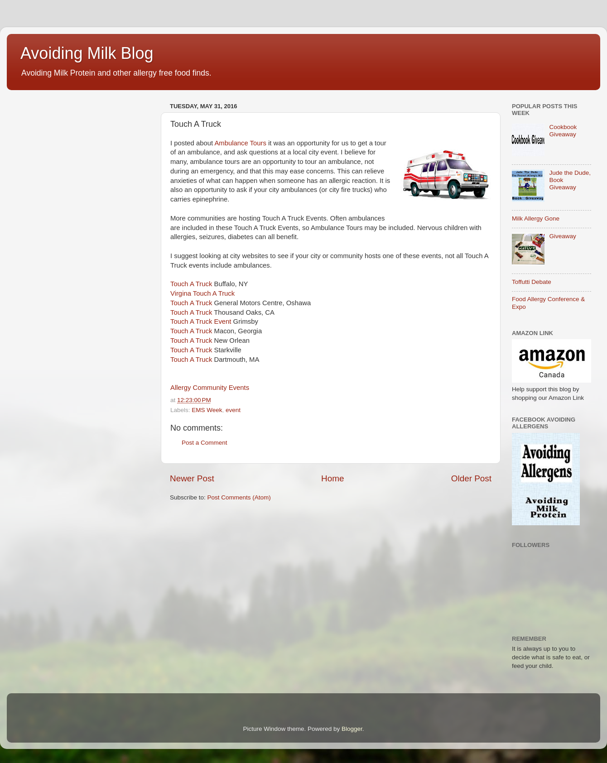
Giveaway (562, 236)
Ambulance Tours (240, 143)
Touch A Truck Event (200, 321)
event (233, 410)
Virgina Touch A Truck (202, 293)
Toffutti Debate (531, 281)
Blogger (352, 728)
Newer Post (192, 478)
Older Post (471, 478)
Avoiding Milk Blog (86, 53)
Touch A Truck (191, 284)
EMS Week (207, 410)
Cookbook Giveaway (563, 131)
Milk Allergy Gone (535, 218)
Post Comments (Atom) (239, 497)
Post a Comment (204, 442)
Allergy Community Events (209, 387)
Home (332, 478)
